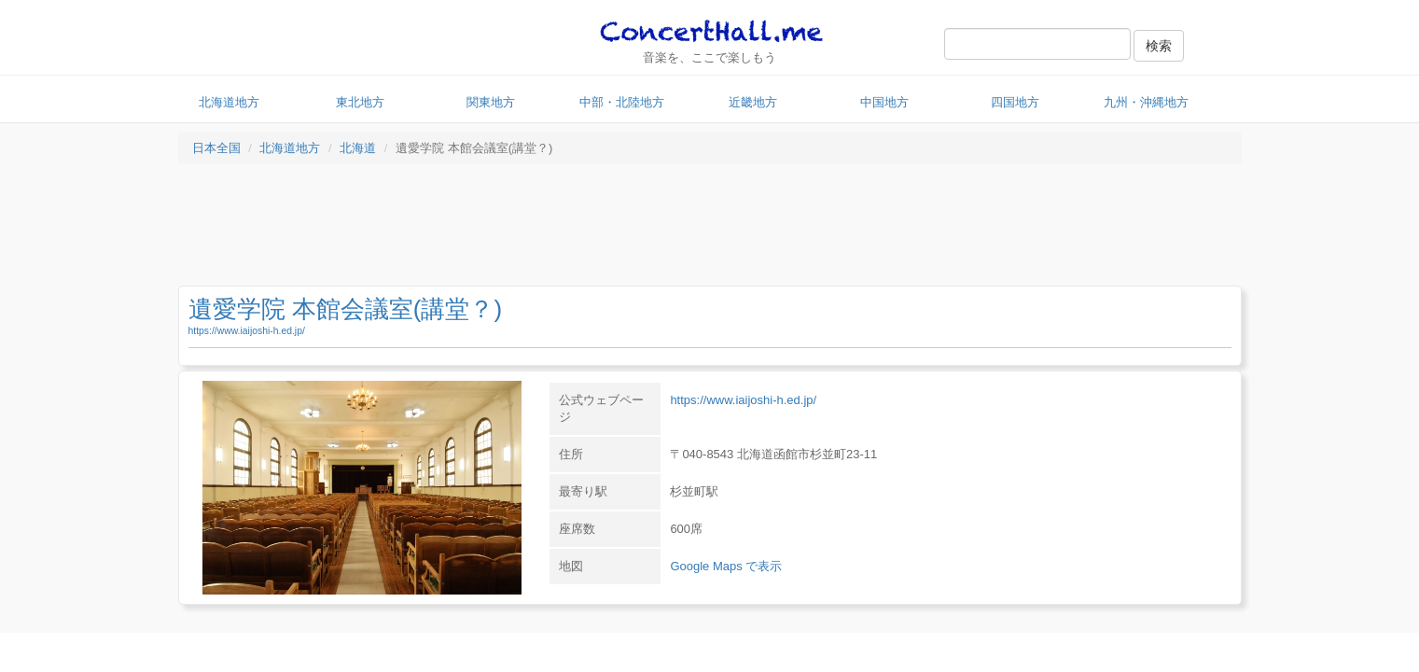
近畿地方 (753, 102)
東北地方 (360, 102)
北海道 (358, 148)
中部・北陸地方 (621, 102)
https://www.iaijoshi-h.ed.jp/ (246, 331)
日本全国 (216, 148)
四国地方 (1015, 102)
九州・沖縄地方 (1146, 102)
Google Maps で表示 (726, 566)
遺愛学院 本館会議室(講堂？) (345, 309)
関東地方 (490, 102)
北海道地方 (229, 102)
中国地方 (884, 102)
